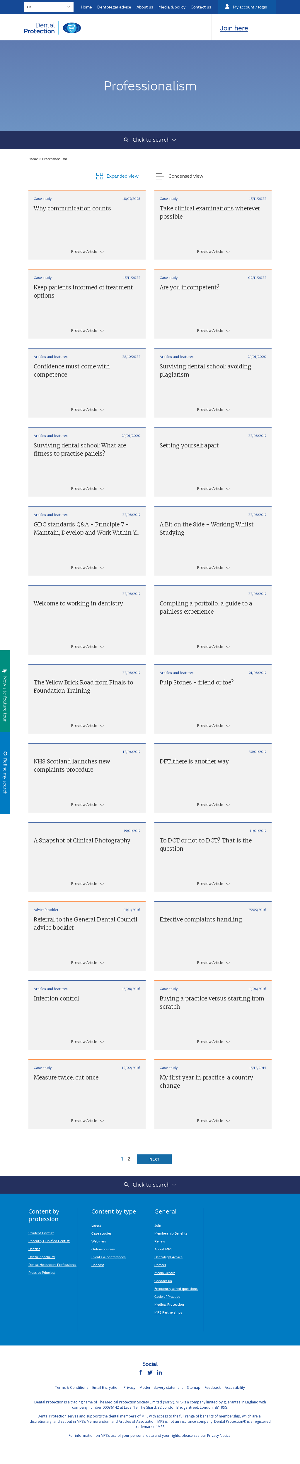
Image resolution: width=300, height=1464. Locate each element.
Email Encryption (106, 1387)
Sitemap (193, 1387)
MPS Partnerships (168, 1312)
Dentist (34, 1248)
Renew (159, 1241)
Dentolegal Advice (168, 1256)
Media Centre (164, 1272)
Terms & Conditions (71, 1387)
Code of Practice (167, 1296)
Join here (234, 27)
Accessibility (235, 1387)
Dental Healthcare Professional (52, 1264)
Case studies (101, 1233)
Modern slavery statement (161, 1387)
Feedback (212, 1387)
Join (157, 1225)
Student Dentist (41, 1232)
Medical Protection (169, 1304)
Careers (160, 1264)
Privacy (129, 1387)
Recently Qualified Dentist (49, 1240)
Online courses (103, 1249)
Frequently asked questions (176, 1288)
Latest (96, 1225)
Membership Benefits (171, 1233)
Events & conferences (108, 1256)
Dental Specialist (41, 1256)
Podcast (97, 1264)
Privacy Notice (219, 1435)
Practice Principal (41, 1272)
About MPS (163, 1249)
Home (33, 159)
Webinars (98, 1241)
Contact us (163, 1280)
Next (154, 1159)
